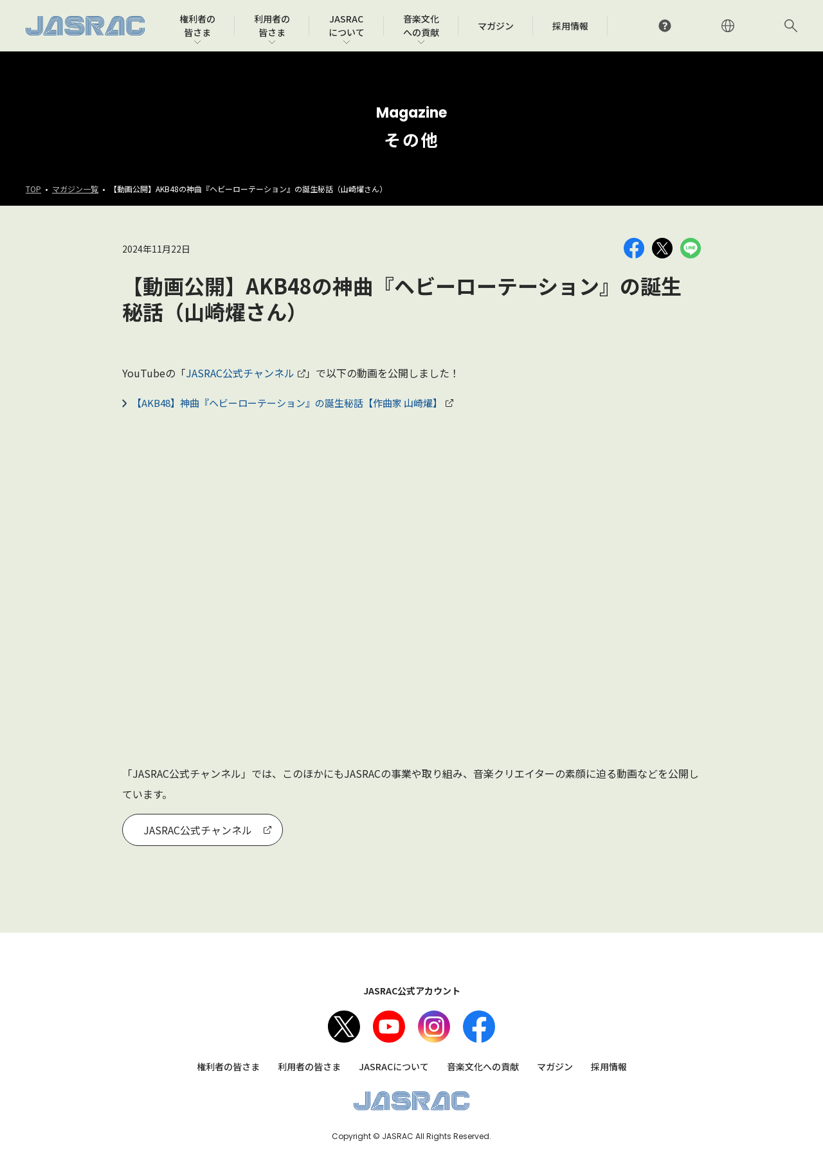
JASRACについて (394, 1066)
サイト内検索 (790, 25)
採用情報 (609, 1066)
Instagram (434, 1027)
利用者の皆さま (309, 1066)
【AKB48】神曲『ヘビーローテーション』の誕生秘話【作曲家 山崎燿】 (287, 402)
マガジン (555, 1066)
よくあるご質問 (664, 25)
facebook (479, 1027)
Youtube (389, 1027)
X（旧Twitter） (344, 1027)
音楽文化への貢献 (483, 1066)
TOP (33, 188)
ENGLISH (727, 25)
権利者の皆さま (228, 1066)
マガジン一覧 (75, 188)
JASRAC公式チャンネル (240, 373)
